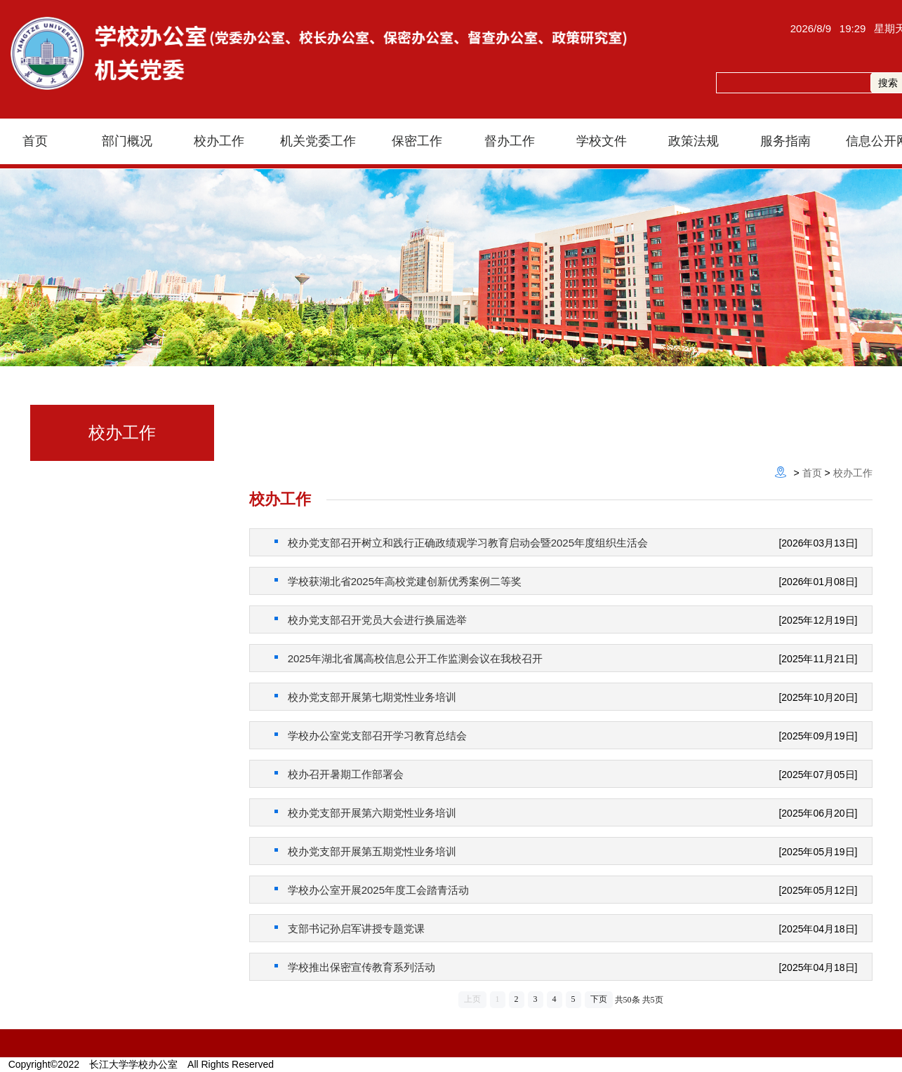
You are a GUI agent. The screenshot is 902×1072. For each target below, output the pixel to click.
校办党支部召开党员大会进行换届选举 (370, 620)
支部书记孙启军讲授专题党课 (349, 928)
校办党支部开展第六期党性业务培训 (365, 813)
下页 (598, 999)
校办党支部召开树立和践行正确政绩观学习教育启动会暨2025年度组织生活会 (461, 543)
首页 (812, 472)
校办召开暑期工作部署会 (339, 774)
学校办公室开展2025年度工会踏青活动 (372, 890)
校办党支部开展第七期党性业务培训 (365, 697)
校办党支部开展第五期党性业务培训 (365, 851)
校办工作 (853, 472)
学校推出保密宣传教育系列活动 (354, 967)
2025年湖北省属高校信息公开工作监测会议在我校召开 (408, 658)
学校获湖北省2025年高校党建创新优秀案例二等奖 (398, 581)
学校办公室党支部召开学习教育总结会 (370, 736)
